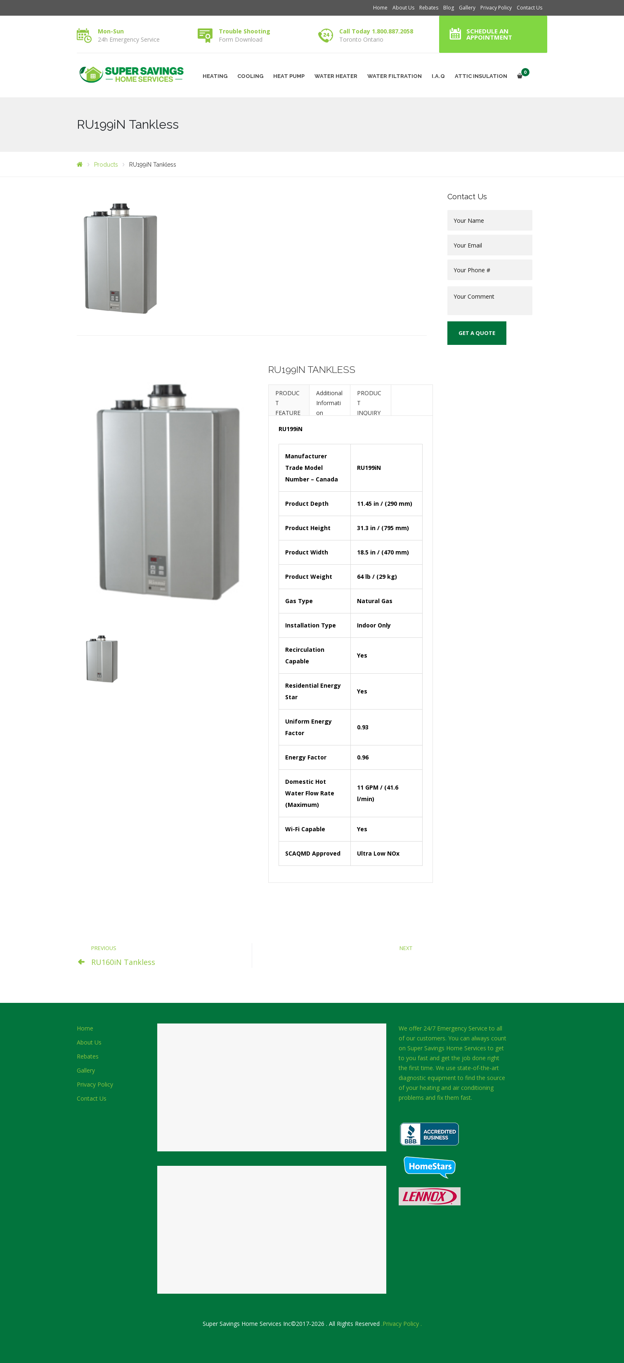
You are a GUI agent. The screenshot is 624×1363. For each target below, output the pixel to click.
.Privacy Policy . (401, 1324)
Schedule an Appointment (489, 34)
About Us (403, 7)
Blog (448, 7)
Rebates (428, 7)
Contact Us (529, 7)
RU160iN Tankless (123, 962)
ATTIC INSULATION (481, 76)
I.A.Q (438, 76)
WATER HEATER (335, 76)
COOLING (250, 76)
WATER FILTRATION (394, 76)
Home (380, 7)
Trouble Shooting (244, 31)
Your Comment (489, 300)
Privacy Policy (496, 7)
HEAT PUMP (289, 76)
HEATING (215, 76)
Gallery (467, 7)
